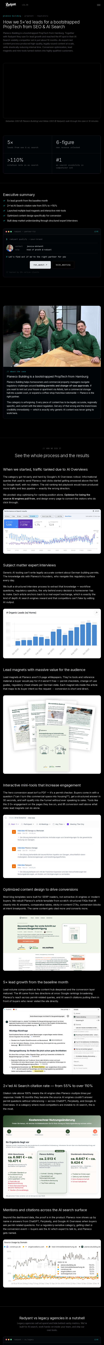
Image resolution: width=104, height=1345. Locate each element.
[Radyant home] (15, 5)
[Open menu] (98, 5)
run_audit (40, 265)
